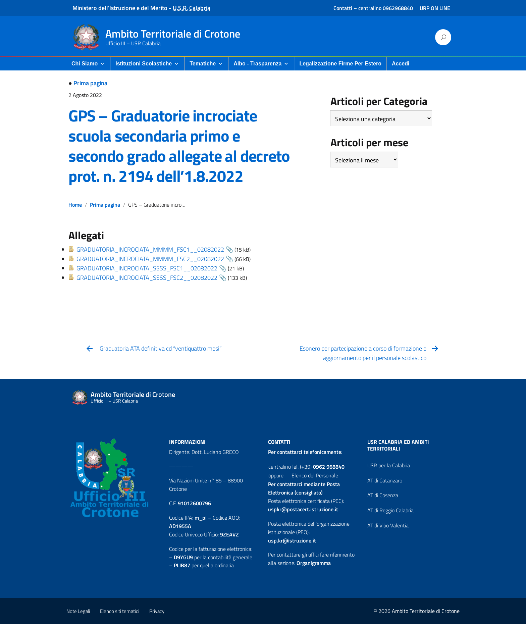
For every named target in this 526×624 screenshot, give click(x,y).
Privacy (156, 611)
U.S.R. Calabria (191, 7)
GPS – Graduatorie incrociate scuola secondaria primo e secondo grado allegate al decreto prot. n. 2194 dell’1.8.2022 (179, 145)
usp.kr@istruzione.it (292, 540)
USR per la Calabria (388, 465)
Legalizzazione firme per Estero (340, 63)
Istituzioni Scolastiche (147, 63)
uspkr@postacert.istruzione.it (303, 509)
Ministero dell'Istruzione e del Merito (119, 7)
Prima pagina (90, 83)
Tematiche (206, 63)
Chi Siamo (88, 63)
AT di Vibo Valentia (388, 525)
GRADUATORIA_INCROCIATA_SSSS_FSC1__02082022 (146, 268)
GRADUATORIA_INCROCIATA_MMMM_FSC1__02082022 (150, 249)
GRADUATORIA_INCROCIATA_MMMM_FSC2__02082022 (150, 258)
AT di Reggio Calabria (390, 510)
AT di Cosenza (382, 495)
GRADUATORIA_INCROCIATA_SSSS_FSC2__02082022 (146, 277)
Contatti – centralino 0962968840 (373, 8)
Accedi (400, 63)
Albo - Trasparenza (261, 63)
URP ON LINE (435, 8)
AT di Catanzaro (384, 480)
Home (75, 205)
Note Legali (78, 611)
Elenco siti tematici (119, 611)
